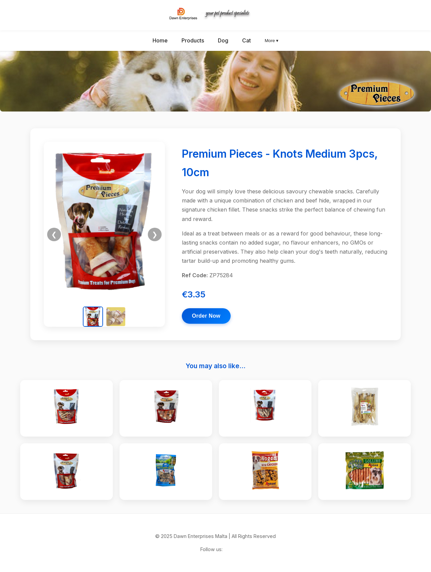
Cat (246, 40)
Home (160, 40)
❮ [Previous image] (54, 234)
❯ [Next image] (155, 234)
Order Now (206, 316)
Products (192, 40)
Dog (223, 40)
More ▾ (271, 40)
